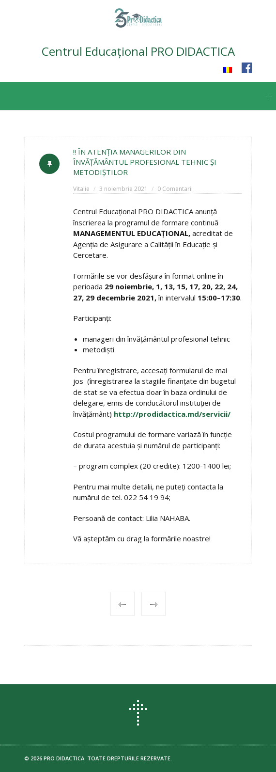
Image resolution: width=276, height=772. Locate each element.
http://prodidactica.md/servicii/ (172, 414)
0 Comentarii (175, 189)
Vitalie (81, 189)
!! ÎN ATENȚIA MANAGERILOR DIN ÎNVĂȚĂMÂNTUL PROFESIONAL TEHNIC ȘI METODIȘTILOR (144, 162)
